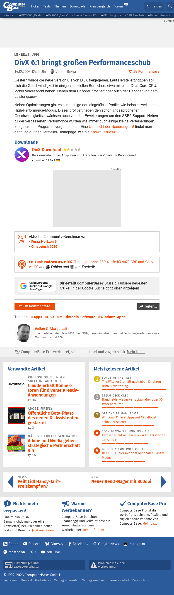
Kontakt (26, 580)
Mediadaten (43, 580)
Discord (34, 544)
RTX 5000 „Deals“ (32, 15)
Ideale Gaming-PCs (86, 15)
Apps (36, 55)
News (25, 55)
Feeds (13, 544)
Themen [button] (60, 6)
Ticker (35, 6)
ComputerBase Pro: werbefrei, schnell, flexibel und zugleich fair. (80, 351)
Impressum (10, 580)
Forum (118, 6)
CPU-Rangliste (136, 15)
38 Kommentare (34, 306)
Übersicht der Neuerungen (110, 127)
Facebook (80, 544)
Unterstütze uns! (160, 15)
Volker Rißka (45, 328)
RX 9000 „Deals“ (58, 15)
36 (32, 400)
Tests (47, 6)
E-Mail (63, 329)
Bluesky (57, 544)
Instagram (136, 544)
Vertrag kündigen (94, 580)
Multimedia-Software (77, 317)
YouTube (53, 552)
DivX (50, 317)
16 (32, 455)
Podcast (11, 15)
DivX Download (46, 150)
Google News (108, 544)
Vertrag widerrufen (66, 580)
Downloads (78, 6)
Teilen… (150, 306)
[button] (170, 6)
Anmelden (154, 6)
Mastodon (17, 552)
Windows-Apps (113, 317)
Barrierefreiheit (119, 580)
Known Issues (101, 132)
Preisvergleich (99, 6)
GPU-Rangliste (112, 15)
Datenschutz (140, 580)
